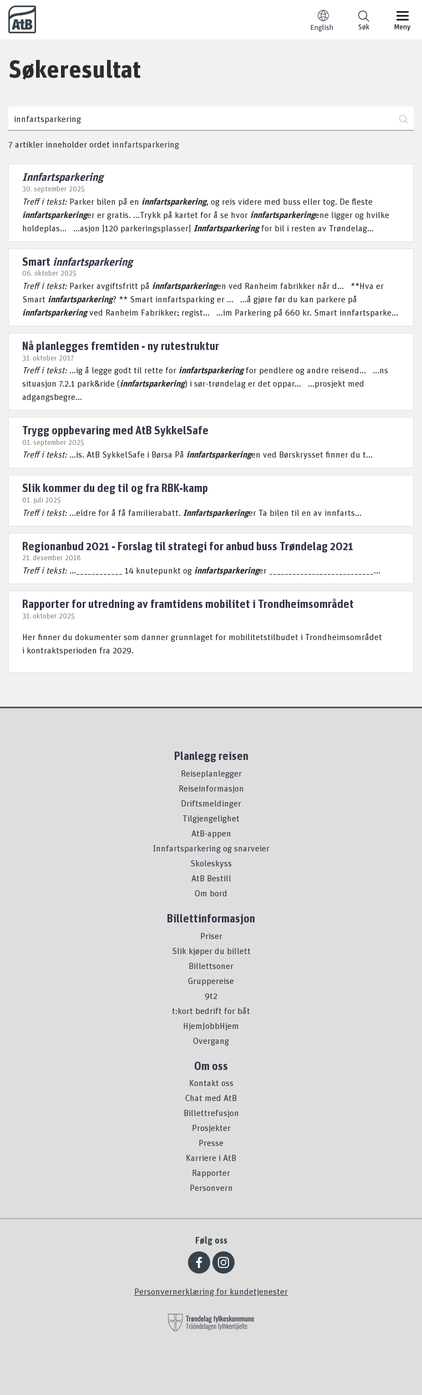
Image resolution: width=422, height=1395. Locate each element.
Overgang (211, 1040)
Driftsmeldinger (211, 803)
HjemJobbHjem (211, 1025)
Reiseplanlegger (211, 773)
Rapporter (211, 1172)
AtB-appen (211, 833)
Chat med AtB (211, 1097)
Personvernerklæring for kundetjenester (211, 1291)
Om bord (211, 893)
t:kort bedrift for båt (211, 1010)
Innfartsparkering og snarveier (211, 848)
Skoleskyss (211, 863)
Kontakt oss (211, 1082)
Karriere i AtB (211, 1157)
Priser (211, 935)
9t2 (211, 995)
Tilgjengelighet (211, 818)
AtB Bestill (211, 878)
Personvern (211, 1187)
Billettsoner (211, 965)
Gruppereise (211, 980)
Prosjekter (211, 1127)
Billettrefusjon (211, 1112)
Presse (211, 1142)
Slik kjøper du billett (211, 950)
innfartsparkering (145, 144)
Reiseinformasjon (211, 788)
